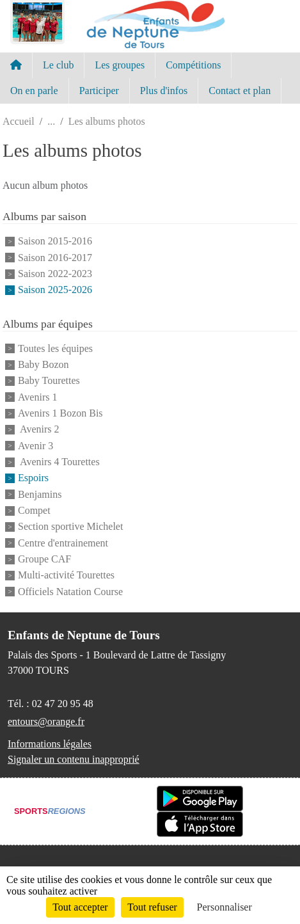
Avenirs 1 (37, 397)
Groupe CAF (44, 559)
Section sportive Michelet (70, 527)
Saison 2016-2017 (55, 257)
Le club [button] (58, 65)
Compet (34, 510)
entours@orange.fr (46, 721)
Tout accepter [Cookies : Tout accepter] (79, 907)
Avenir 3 (35, 445)
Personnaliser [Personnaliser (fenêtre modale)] (224, 907)
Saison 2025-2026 (55, 290)
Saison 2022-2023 (55, 273)
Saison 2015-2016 (55, 241)
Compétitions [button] (193, 65)
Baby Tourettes (49, 381)
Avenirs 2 (38, 429)
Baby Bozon (43, 364)
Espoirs (33, 478)
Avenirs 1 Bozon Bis (60, 413)
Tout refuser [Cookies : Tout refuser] (152, 907)
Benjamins (39, 494)
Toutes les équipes (55, 348)
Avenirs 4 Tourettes (59, 461)
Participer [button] (99, 90)
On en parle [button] (34, 90)
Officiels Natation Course (70, 591)
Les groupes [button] (120, 65)
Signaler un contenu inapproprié (73, 759)
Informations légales (49, 743)
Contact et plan (240, 90)
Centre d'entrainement (63, 543)
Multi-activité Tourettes (66, 575)
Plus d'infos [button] (163, 90)
